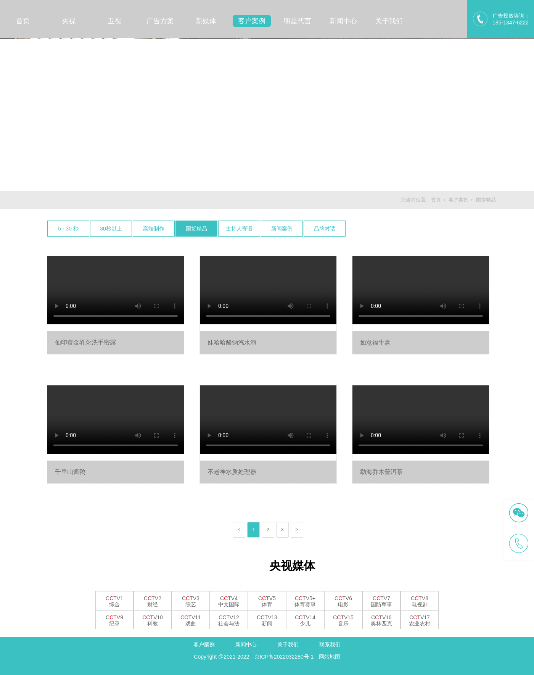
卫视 (114, 21)
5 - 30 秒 (68, 229)
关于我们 (389, 21)
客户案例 (251, 21)
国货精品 (486, 200)
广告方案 (160, 21)
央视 (69, 21)
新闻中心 (343, 21)
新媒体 (206, 21)
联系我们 (330, 644)
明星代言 (297, 21)
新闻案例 (282, 229)
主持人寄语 (239, 229)
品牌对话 (324, 229)
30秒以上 (111, 229)
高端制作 (153, 229)
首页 (23, 21)
